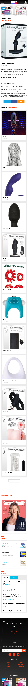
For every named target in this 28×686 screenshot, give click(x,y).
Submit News (14, 629)
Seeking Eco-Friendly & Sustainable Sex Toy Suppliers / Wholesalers (14, 604)
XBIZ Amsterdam (20, 666)
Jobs (14, 577)
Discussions (6, 577)
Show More (14, 481)
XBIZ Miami (20, 664)
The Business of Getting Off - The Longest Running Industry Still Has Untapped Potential (13, 596)
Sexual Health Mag (6, 495)
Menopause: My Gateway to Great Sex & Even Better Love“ (13, 611)
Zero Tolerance (6, 21)
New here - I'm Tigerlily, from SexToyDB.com (14, 589)
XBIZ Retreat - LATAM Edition (9, 543)
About (14, 635)
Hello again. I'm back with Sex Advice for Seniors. (13, 582)
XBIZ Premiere (7, 669)
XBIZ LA (20, 662)
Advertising (14, 631)
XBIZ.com (7, 662)
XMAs (20, 671)
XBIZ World (7, 666)
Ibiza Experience (6, 561)
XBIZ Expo (20, 669)
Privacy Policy (14, 638)
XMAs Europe (5, 552)
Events (3, 538)
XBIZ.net (3, 573)
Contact (14, 633)
